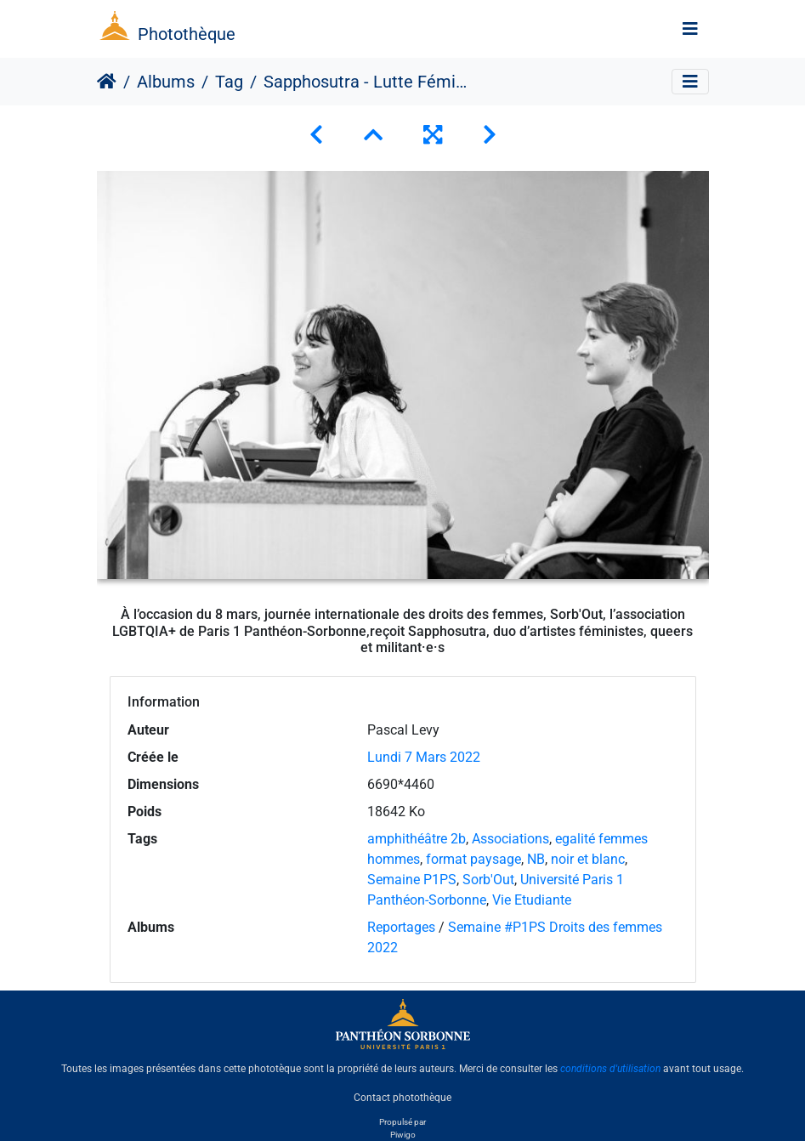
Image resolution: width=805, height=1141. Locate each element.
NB (536, 859)
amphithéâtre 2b (416, 839)
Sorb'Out (488, 879)
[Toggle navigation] (690, 29)
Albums (166, 81)
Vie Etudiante (531, 900)
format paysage (473, 859)
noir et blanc (588, 859)
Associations (510, 839)
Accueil (106, 81)
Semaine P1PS (411, 879)
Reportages (401, 927)
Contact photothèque (402, 1098)
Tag (229, 81)
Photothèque (186, 34)
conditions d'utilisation (610, 1069)
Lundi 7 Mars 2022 (423, 757)
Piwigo (403, 1134)
